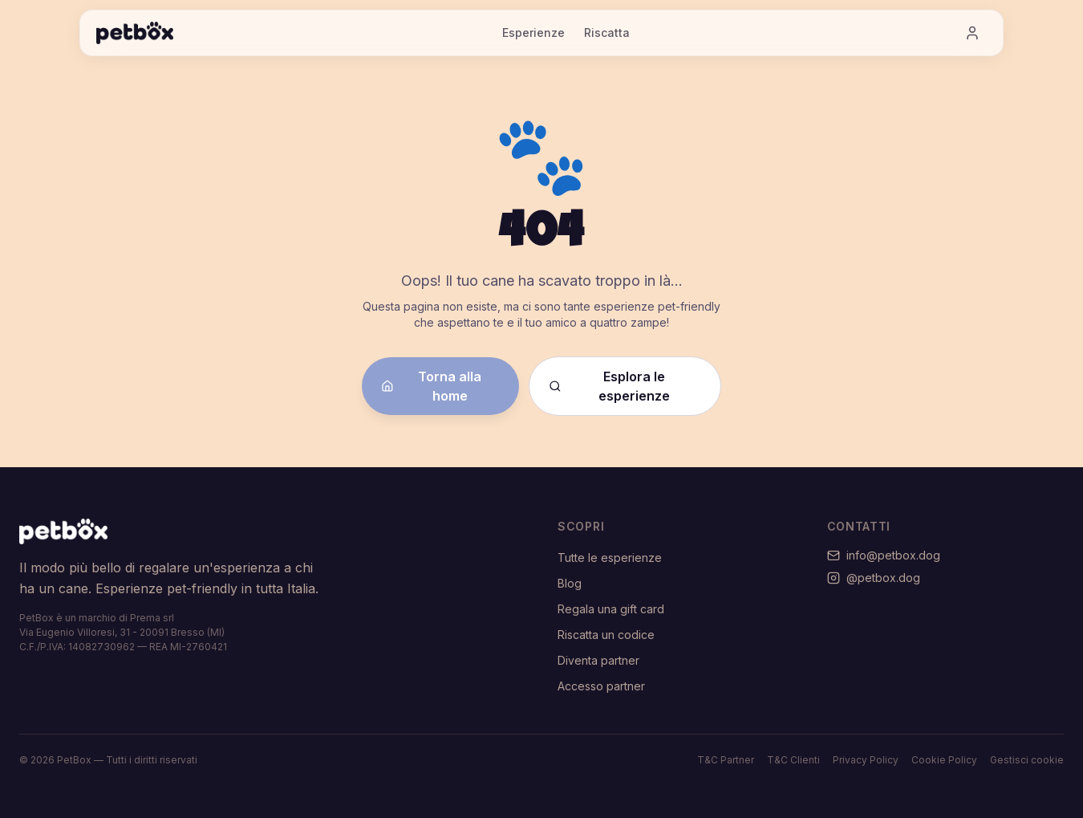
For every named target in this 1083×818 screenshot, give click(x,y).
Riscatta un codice (606, 634)
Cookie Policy (944, 760)
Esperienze (533, 32)
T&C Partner (725, 760)
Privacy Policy (865, 760)
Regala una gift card (611, 609)
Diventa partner (598, 660)
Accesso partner (601, 686)
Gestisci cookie (1027, 760)
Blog (570, 583)
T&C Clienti (793, 760)
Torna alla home (431, 386)
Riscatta (607, 32)
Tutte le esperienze (610, 557)
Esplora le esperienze (609, 386)
